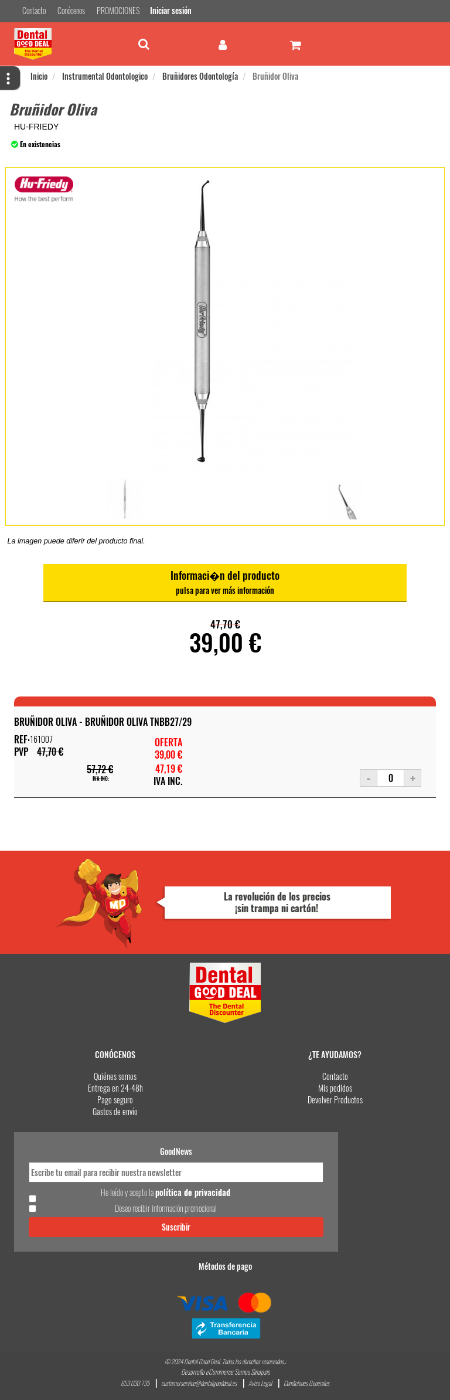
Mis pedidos (335, 1088)
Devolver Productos (335, 1100)
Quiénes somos (115, 1077)
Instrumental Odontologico (105, 76)
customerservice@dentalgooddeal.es (199, 1383)
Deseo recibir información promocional (166, 1208)
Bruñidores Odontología (200, 76)
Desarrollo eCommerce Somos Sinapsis (225, 1372)
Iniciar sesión (169, 11)
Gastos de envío (115, 1112)
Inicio (38, 76)
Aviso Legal (260, 1383)
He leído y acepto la (165, 1192)
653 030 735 (135, 1383)
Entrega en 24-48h (115, 1088)
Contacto (335, 1077)
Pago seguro (115, 1100)
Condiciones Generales (306, 1383)
